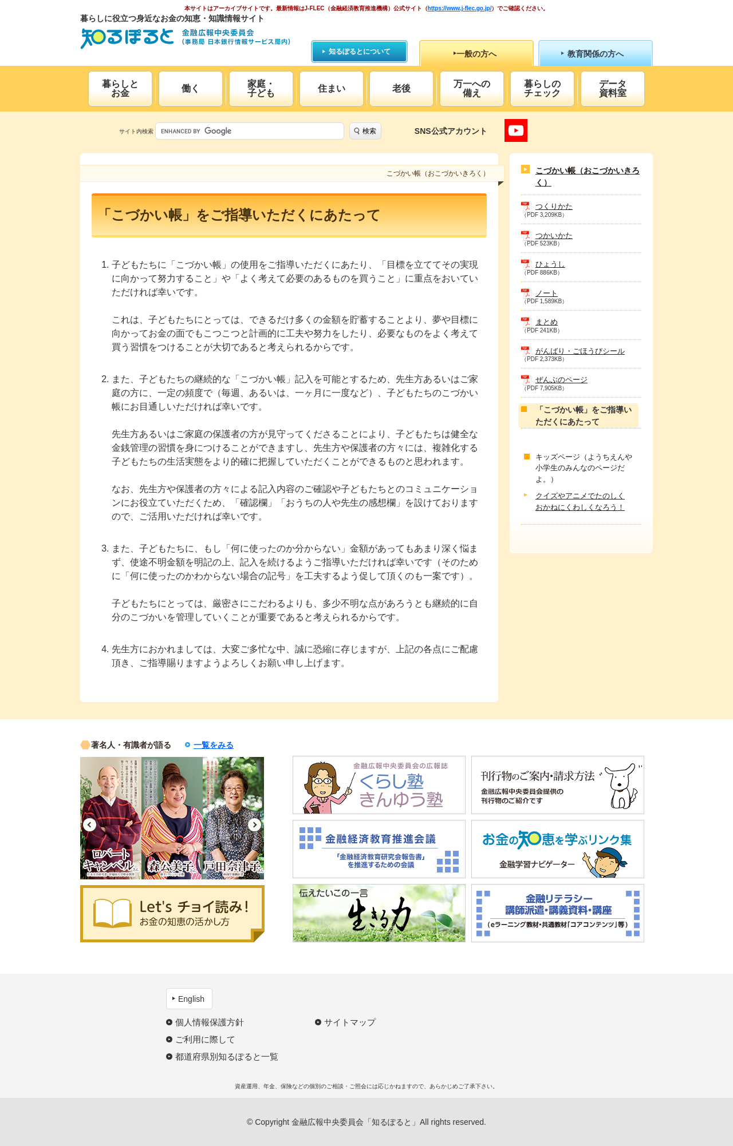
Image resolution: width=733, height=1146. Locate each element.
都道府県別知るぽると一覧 (226, 1056)
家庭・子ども (261, 88)
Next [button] (254, 824)
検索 (369, 131)
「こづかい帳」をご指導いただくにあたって (583, 415)
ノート (546, 293)
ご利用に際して (205, 1039)
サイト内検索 (136, 131)
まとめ (546, 322)
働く (191, 88)
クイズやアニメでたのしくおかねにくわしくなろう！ (580, 501)
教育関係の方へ (596, 53)
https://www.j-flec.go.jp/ (460, 8)
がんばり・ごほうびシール (580, 351)
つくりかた (554, 206)
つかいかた (554, 235)
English (191, 999)
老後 (401, 88)
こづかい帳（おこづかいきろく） (587, 176)
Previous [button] (89, 824)
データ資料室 (612, 88)
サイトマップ (350, 1022)
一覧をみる (214, 745)
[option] (110, 818)
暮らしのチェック (542, 88)
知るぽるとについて (360, 51)
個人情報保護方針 (209, 1022)
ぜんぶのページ (561, 379)
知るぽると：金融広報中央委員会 (185, 38)
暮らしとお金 (120, 88)
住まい (331, 88)
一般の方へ (476, 53)
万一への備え (472, 88)
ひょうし (550, 264)
